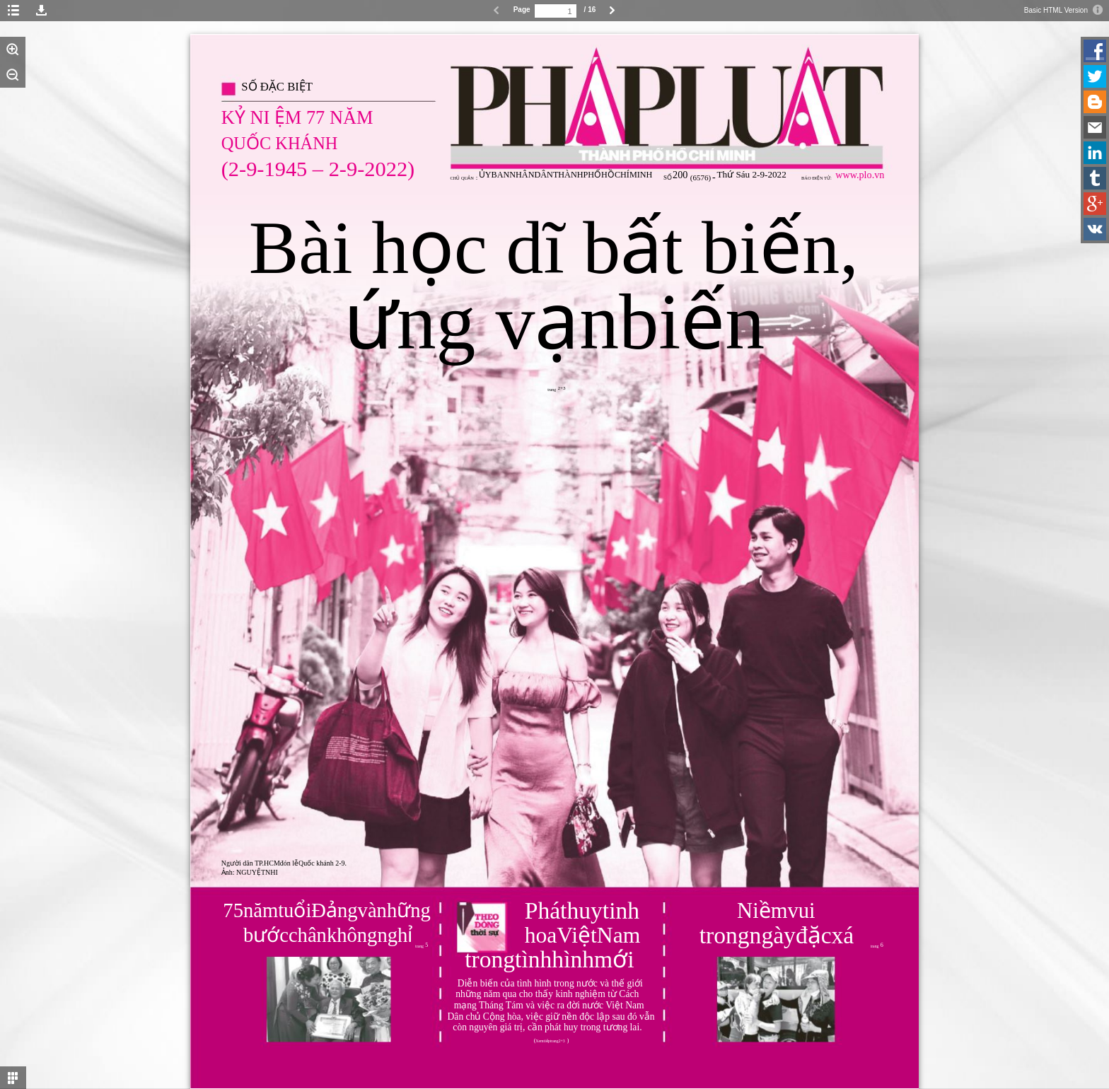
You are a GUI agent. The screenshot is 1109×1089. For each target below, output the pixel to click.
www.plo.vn (859, 174)
